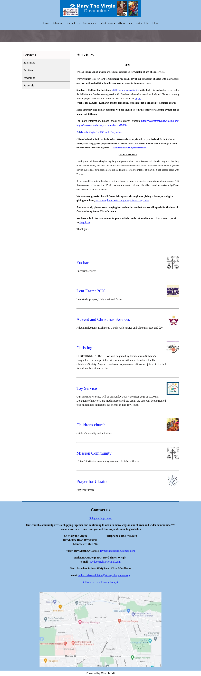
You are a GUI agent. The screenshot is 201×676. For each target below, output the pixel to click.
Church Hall (151, 23)
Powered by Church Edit (100, 673)
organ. (138, 98)
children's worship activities (126, 90)
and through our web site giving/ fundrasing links (122, 200)
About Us (124, 23)
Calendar (57, 23)
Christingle (85, 347)
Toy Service (86, 388)
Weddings (29, 78)
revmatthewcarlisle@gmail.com (117, 550)
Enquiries (84, 222)
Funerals (28, 85)
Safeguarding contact (100, 518)
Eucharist (29, 62)
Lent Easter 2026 (91, 291)
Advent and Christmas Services (103, 319)
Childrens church (91, 424)
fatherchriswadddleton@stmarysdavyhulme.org (104, 575)
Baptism (28, 70)
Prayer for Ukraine (92, 481)
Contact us (72, 23)
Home (45, 23)
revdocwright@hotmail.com (105, 561)
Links (138, 23)
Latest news (106, 23)
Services (88, 23)
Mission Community (93, 453)
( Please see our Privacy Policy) (100, 582)
